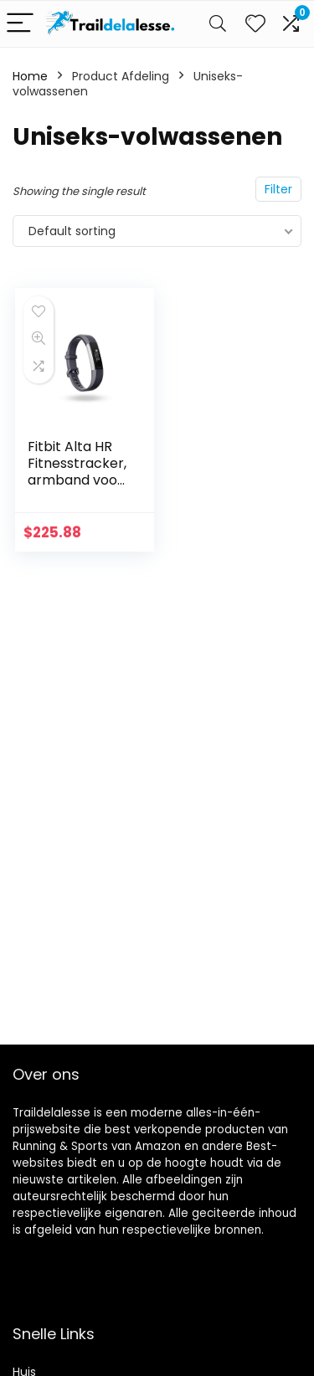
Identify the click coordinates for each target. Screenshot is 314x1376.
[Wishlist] (255, 23)
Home (30, 76)
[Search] (218, 24)
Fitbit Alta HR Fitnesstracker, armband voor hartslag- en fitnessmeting (77, 480)
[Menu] (20, 24)
